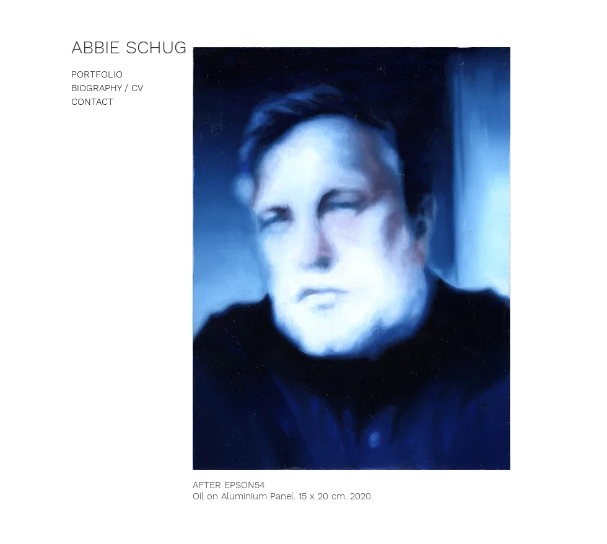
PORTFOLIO (97, 74)
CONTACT (92, 101)
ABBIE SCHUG (128, 47)
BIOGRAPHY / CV (107, 88)
